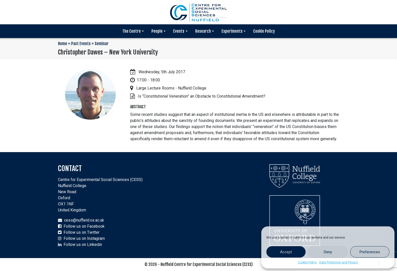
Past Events (81, 43)
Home (62, 43)
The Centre (131, 31)
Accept (286, 252)
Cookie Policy (307, 262)
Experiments (232, 31)
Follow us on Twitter (82, 232)
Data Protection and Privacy (338, 262)
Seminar (102, 43)
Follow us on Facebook (84, 226)
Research (203, 31)
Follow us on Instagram (84, 238)
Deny (328, 252)
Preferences (370, 252)
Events (178, 31)
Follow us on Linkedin (83, 244)
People (157, 31)
